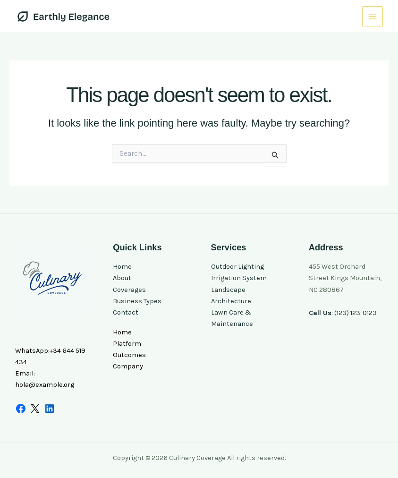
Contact (125, 312)
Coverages (129, 290)
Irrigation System (239, 278)
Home (122, 267)
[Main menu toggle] (372, 16)
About (122, 278)
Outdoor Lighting (237, 267)
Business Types (137, 301)
